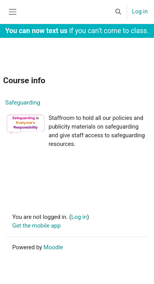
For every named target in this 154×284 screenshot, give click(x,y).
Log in (140, 11)
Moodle (53, 247)
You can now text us (36, 31)
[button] (118, 12)
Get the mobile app (36, 225)
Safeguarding (22, 102)
